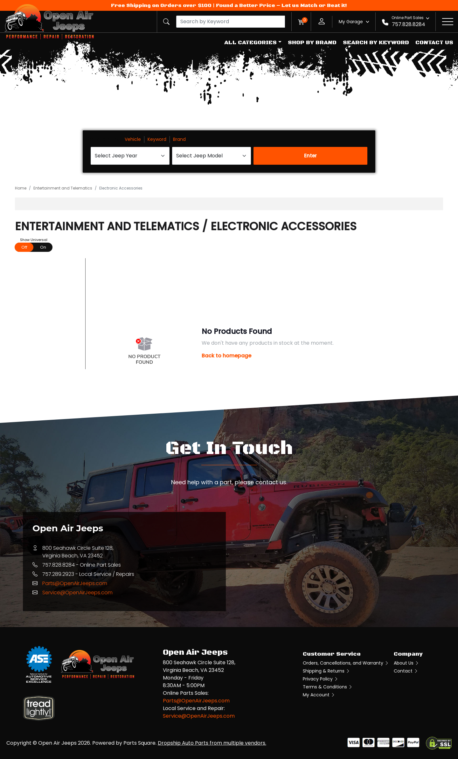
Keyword (157, 139)
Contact (406, 671)
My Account (319, 695)
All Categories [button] (250, 42)
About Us (406, 663)
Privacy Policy (320, 679)
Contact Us (434, 42)
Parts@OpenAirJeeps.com (74, 583)
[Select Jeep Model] (211, 156)
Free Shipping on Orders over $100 (161, 5)
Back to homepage (226, 355)
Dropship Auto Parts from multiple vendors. (212, 743)
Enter (310, 155)
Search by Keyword (376, 42)
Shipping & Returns (326, 671)
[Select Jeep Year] (130, 156)
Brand (179, 139)
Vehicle (133, 139)
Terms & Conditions (328, 687)
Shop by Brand (312, 42)
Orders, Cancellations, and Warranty (346, 663)
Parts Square (139, 743)
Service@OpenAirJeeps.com (77, 592)
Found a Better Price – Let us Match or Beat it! (281, 5)
